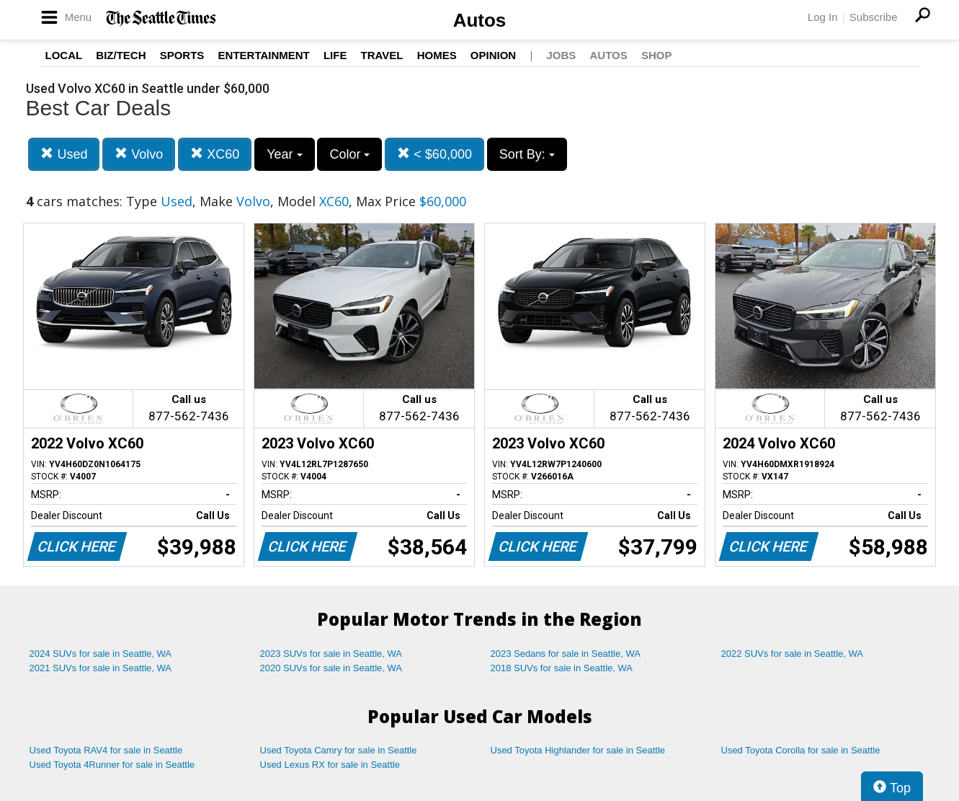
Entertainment (264, 55)
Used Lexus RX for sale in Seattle (330, 764)
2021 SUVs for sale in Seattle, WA (101, 668)
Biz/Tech (121, 55)
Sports (182, 55)
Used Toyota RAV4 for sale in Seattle (106, 750)
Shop (656, 55)
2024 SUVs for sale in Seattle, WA (101, 653)
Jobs (561, 55)
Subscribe (873, 17)
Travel (382, 55)
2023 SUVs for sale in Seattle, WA (331, 653)
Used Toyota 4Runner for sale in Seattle (112, 764)
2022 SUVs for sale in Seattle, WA (792, 653)
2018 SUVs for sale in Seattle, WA (562, 668)
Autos (480, 20)
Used (63, 153)
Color (349, 154)
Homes (437, 55)
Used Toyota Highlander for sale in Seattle (578, 750)
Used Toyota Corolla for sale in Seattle (800, 750)
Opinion (493, 55)
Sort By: (527, 154)
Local (64, 55)
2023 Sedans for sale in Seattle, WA (566, 653)
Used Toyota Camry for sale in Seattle (338, 750)
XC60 (214, 153)
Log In (823, 17)
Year (284, 154)
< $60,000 (434, 153)
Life (335, 55)
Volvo (139, 153)
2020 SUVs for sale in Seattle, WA (331, 668)
